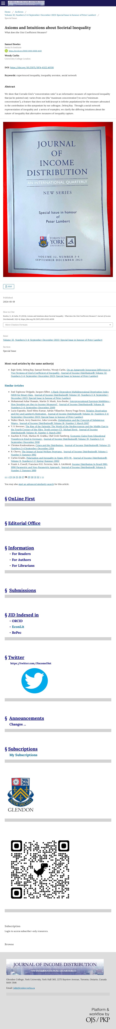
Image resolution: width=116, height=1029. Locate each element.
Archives (19, 12)
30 (32, 477)
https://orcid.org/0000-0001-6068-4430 (25, 51)
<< (6, 477)
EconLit (18, 627)
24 (13, 477)
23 (10, 477)
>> (43, 477)
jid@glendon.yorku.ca (24, 988)
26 (20, 477)
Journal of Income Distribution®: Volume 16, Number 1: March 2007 (54, 423)
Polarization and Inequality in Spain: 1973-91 (49, 457)
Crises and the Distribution (50, 445)
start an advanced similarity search (36, 484)
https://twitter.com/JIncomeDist (28, 663)
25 (17, 477)
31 (35, 477)
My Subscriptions (23, 755)
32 (38, 477)
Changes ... (17, 724)
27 (23, 477)
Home (8, 12)
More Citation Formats (16, 324)
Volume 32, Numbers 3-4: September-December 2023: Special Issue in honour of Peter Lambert (50, 15)
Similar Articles (14, 385)
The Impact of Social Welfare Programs (42, 451)
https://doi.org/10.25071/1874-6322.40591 (32, 67)
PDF (10, 286)
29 (29, 477)
